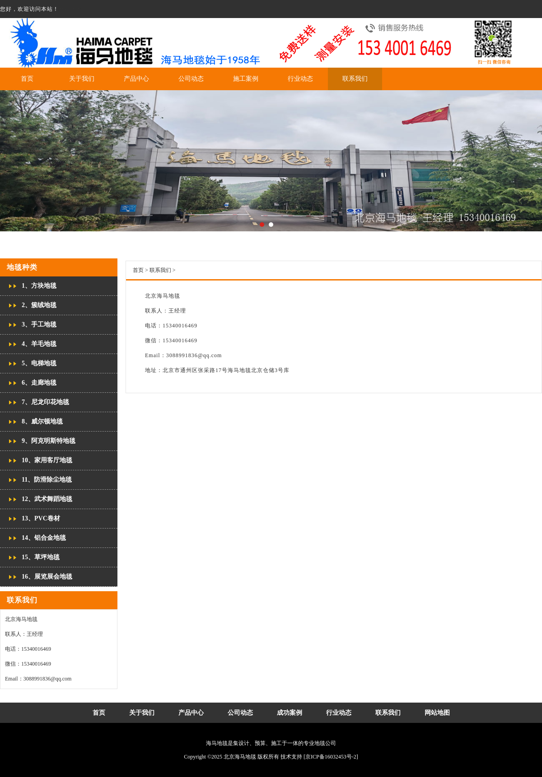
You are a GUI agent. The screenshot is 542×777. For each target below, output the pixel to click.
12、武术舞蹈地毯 (47, 499)
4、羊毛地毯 (39, 343)
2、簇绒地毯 (39, 305)
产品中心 (136, 78)
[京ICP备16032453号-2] (331, 757)
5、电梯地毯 (39, 363)
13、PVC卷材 (41, 518)
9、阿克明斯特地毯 (48, 440)
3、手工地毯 (39, 324)
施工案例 (245, 78)
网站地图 (70, 9)
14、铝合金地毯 (44, 537)
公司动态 (191, 78)
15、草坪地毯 (41, 557)
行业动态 (300, 78)
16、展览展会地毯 (47, 576)
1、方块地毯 (39, 285)
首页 (27, 78)
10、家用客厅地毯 (47, 460)
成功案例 (289, 712)
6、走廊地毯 (39, 382)
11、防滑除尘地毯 (47, 479)
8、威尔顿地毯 (42, 421)
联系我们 (355, 78)
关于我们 (81, 78)
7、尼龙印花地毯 (45, 402)
